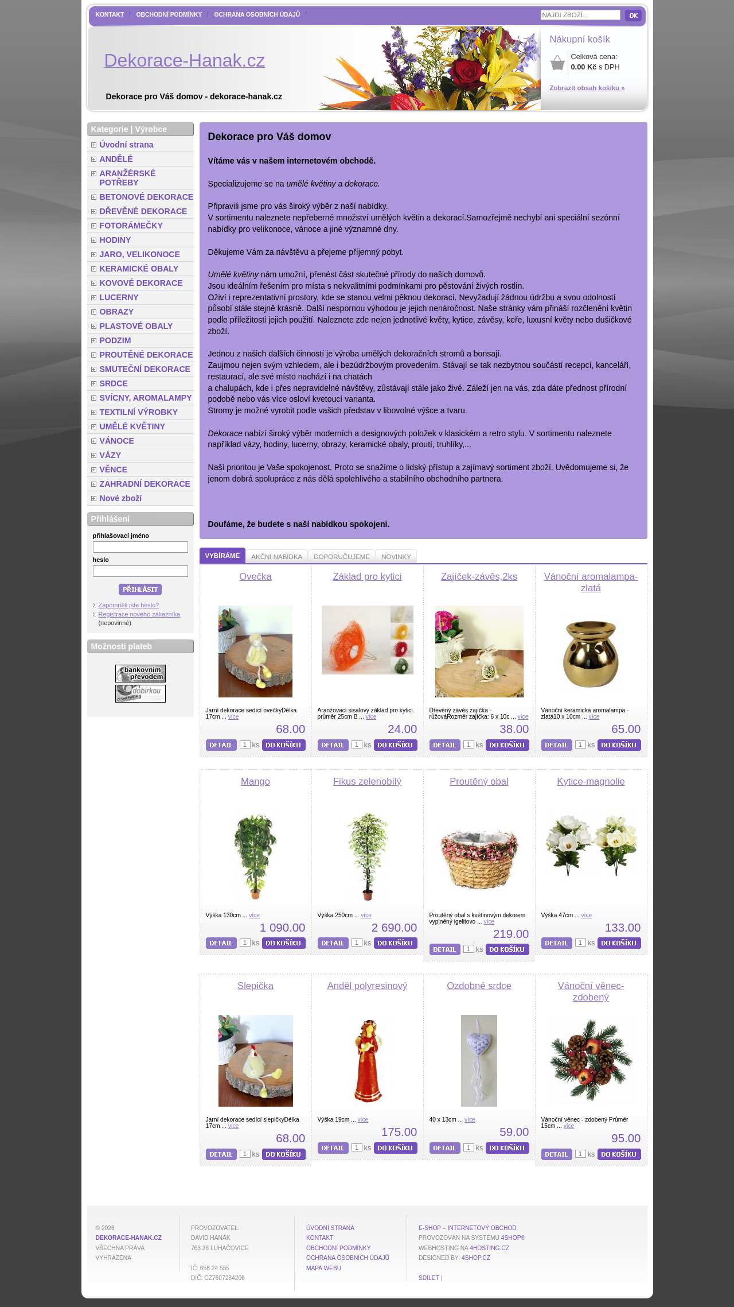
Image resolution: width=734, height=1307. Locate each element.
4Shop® (513, 1238)
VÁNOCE (117, 440)
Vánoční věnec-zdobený (591, 991)
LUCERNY (119, 297)
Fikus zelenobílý (367, 781)
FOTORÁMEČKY (131, 225)
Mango (255, 781)
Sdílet (429, 1278)
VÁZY (111, 455)
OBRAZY (117, 311)
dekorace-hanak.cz (129, 1238)
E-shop (430, 1228)
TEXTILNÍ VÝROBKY (139, 412)
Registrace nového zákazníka (140, 614)
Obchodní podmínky (169, 14)
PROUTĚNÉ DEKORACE (146, 354)
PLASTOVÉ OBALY (136, 326)
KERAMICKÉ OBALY (139, 268)
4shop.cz (476, 1258)
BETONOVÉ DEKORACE (147, 196)
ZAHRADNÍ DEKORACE (145, 483)
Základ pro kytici (367, 576)
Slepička (255, 985)
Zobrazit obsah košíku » (587, 87)
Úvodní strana (127, 144)
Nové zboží (121, 498)
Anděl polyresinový (367, 985)
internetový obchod (481, 1228)
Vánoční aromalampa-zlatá (591, 582)
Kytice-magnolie (590, 781)
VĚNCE (114, 469)
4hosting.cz (489, 1248)
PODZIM (115, 340)
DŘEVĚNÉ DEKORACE (144, 211)
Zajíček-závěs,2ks (479, 576)
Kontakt (110, 14)
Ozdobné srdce (479, 985)
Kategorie (109, 129)
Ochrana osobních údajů (257, 14)
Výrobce (151, 129)
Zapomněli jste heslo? (129, 605)
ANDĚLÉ (116, 159)
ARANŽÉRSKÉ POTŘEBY (128, 178)
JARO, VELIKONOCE (140, 254)
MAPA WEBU (323, 1268)
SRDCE (114, 383)
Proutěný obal (479, 781)
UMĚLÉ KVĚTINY (133, 426)
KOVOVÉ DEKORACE (141, 283)
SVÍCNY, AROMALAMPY (146, 397)
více (233, 716)
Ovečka (255, 576)
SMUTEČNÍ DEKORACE (145, 369)
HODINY (115, 240)
